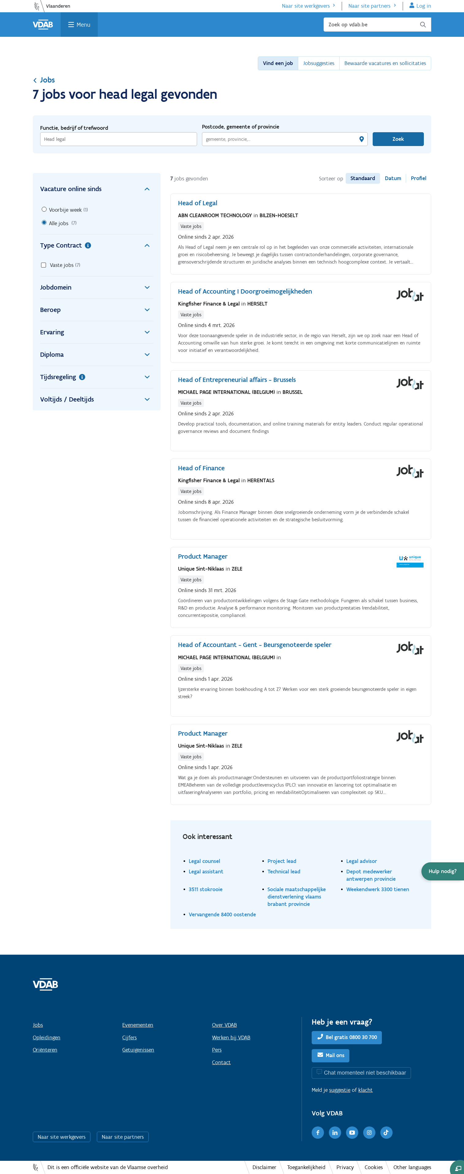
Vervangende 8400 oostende (222, 914)
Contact (221, 1062)
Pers (217, 1049)
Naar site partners (369, 5)
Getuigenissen (138, 1049)
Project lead (282, 861)
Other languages (412, 1167)
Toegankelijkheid (306, 1167)
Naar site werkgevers (306, 5)
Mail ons (335, 1055)
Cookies (374, 1167)
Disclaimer (264, 1167)
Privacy (345, 1167)
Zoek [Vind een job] (398, 139)
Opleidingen (46, 1037)
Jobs (44, 80)
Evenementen (137, 1025)
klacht (365, 1090)
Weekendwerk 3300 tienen (377, 889)
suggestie (339, 1090)
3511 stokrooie (205, 889)
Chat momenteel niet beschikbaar (365, 1072)
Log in (423, 5)
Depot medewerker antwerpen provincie (371, 875)
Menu (83, 24)
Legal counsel (204, 861)
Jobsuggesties (318, 63)
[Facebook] (318, 1132)
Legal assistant (206, 871)
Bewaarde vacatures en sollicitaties (385, 63)
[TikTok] (386, 1132)
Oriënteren (45, 1049)
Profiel (418, 178)
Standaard (363, 178)
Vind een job (278, 63)
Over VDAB (224, 1025)
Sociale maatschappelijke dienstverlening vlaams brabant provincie (297, 896)
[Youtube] (352, 1132)
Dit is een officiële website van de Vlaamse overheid (108, 1167)
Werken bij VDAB (231, 1037)
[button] (442, 871)
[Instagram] (369, 1132)
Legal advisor (361, 861)
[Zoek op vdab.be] (377, 24)
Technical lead (284, 871)
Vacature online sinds (96, 189)
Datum (393, 178)
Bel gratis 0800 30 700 (351, 1037)
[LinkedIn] (335, 1132)
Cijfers (129, 1037)
